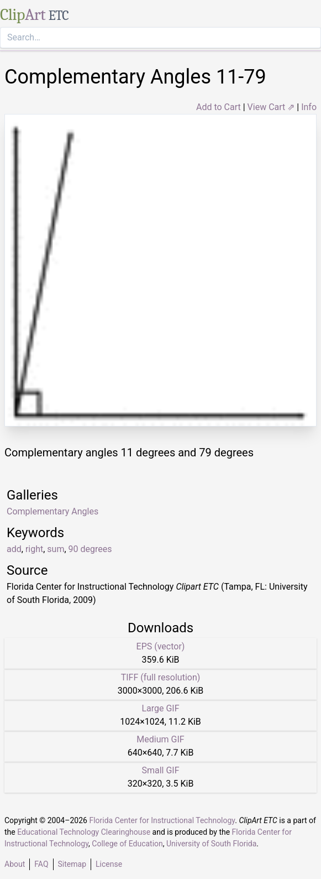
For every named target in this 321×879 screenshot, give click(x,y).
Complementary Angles (52, 511)
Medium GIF (160, 739)
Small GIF (160, 770)
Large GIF (160, 708)
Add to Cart (218, 107)
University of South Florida (211, 843)
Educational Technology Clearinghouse (83, 832)
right (34, 549)
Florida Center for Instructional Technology (162, 820)
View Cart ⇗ (271, 107)
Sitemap (72, 864)
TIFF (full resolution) (161, 677)
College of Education (127, 843)
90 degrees (90, 549)
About (14, 864)
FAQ (41, 864)
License (109, 864)
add (14, 549)
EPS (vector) (160, 646)
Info (309, 107)
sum (55, 549)
